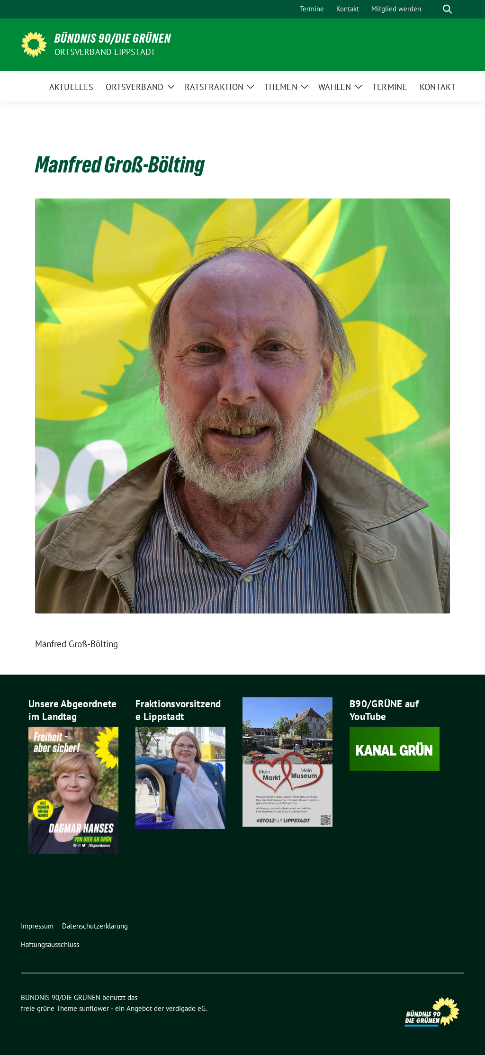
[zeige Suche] (447, 9)
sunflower (94, 1008)
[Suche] (434, 9)
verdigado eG (186, 1008)
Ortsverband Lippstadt (104, 51)
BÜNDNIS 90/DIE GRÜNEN (112, 38)
